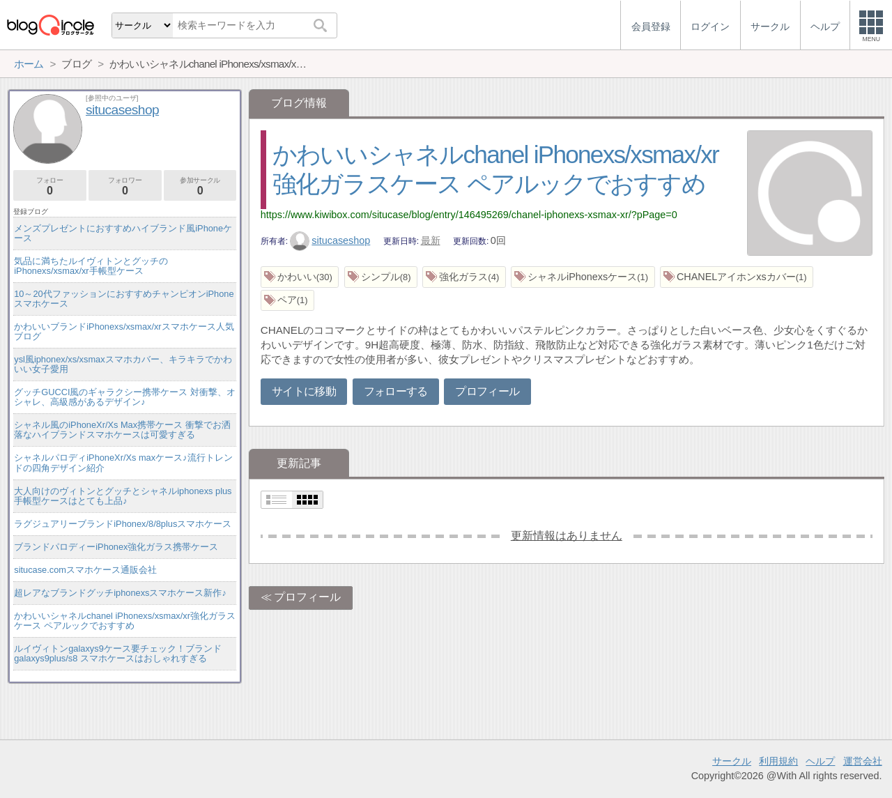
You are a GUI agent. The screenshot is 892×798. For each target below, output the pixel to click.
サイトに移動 (304, 391)
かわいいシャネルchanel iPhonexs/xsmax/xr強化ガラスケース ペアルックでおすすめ (125, 621)
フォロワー (125, 186)
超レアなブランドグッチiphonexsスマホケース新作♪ (120, 593)
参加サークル (200, 186)
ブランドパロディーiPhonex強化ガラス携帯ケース (116, 547)
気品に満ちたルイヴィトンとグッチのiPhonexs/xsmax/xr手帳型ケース (91, 266)
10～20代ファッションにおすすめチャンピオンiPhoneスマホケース (123, 299)
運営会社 (862, 761)
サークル (731, 761)
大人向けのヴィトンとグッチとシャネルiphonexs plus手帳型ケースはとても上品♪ (122, 496)
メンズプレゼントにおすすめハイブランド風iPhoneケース (123, 233)
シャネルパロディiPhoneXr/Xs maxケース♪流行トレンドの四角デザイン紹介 (123, 462)
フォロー (49, 186)
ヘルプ (820, 761)
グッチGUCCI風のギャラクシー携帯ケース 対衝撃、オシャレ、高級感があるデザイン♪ (125, 397)
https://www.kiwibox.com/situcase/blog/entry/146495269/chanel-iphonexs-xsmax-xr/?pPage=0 (469, 214)
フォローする (396, 391)
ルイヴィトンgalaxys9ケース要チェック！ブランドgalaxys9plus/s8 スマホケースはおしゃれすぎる (118, 653)
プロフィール (487, 391)
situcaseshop (330, 240)
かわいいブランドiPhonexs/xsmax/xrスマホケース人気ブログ (123, 331)
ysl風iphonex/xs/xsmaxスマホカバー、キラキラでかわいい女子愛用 (122, 364)
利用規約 (778, 761)
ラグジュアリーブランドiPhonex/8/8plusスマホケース (122, 524)
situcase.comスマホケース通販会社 (85, 570)
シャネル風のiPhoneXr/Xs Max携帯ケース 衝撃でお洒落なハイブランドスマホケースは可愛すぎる (122, 430)
